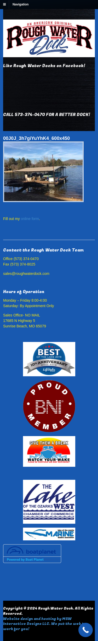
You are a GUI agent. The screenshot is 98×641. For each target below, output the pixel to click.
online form (30, 219)
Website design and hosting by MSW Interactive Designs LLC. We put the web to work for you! (44, 624)
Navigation (20, 4)
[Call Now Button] (85, 630)
